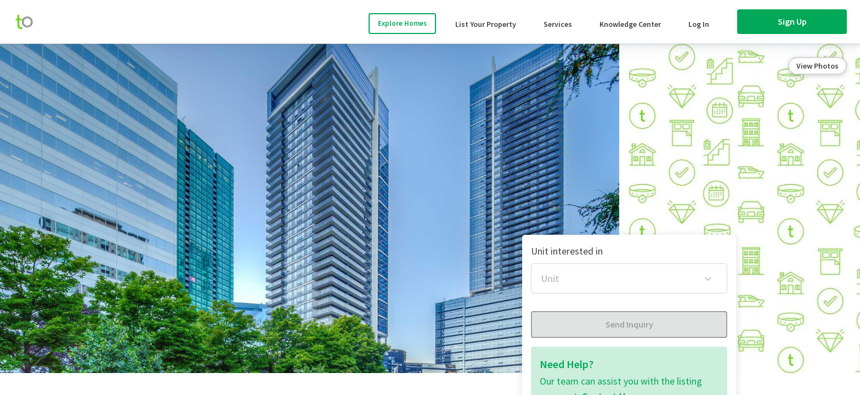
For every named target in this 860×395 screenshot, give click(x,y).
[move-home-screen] (29, 22)
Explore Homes (402, 23)
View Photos (817, 66)
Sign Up (792, 21)
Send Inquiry (629, 324)
